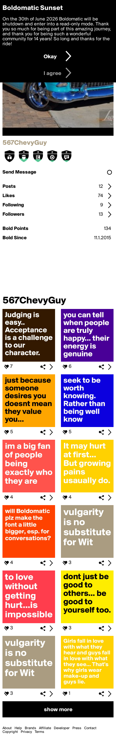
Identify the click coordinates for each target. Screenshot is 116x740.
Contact (90, 728)
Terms (39, 732)
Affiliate (45, 728)
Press (76, 728)
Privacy (26, 732)
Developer (62, 728)
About (7, 728)
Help (18, 728)
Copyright (10, 732)
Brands (30, 728)
